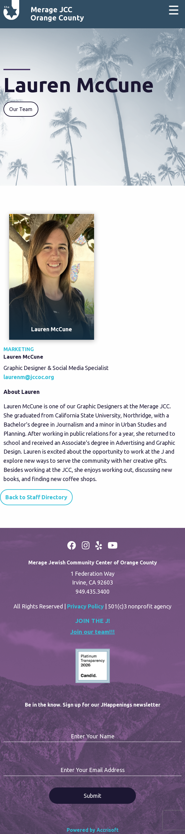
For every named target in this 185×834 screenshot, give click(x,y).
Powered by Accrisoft (93, 830)
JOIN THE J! (92, 620)
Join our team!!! (92, 631)
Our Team (20, 109)
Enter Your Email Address (92, 770)
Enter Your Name (93, 736)
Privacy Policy (85, 606)
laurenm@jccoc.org (28, 377)
